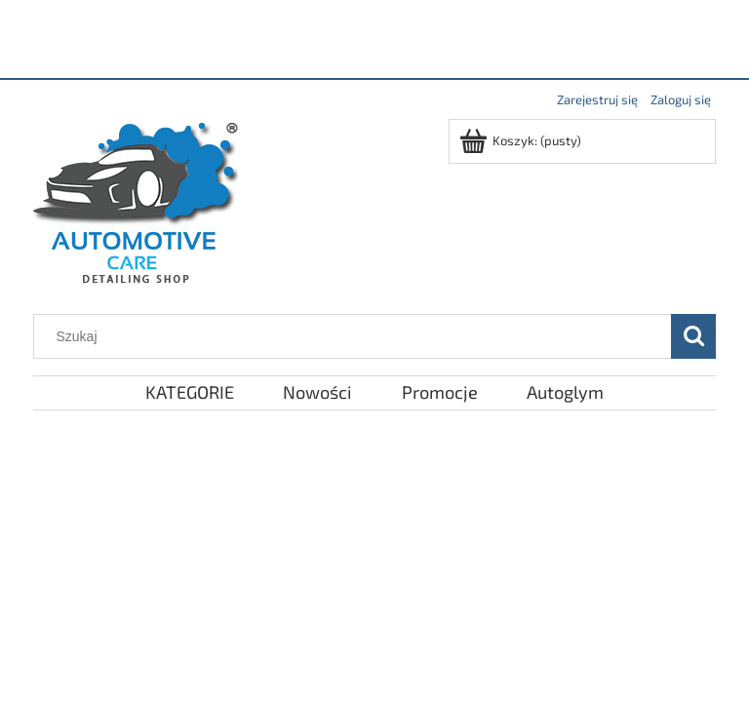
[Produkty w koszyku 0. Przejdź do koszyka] (521, 140)
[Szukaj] (693, 336)
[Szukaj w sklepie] (357, 336)
